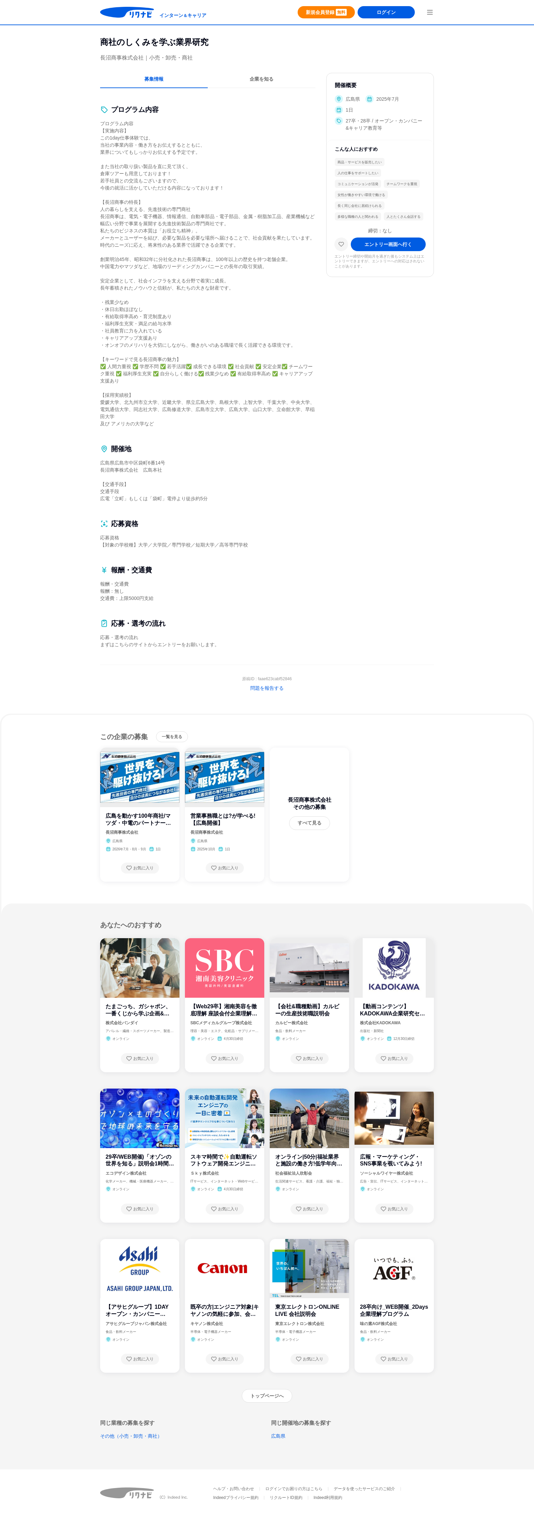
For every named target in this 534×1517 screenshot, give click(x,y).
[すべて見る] (309, 823)
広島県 (278, 1436)
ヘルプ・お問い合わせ (233, 1488)
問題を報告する (267, 688)
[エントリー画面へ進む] (388, 244)
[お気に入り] (341, 244)
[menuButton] (430, 12)
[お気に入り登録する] (140, 868)
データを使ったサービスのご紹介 (364, 1488)
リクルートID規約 (286, 1497)
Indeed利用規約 (328, 1497)
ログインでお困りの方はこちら (294, 1488)
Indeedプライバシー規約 (235, 1497)
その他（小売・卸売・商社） (131, 1436)
